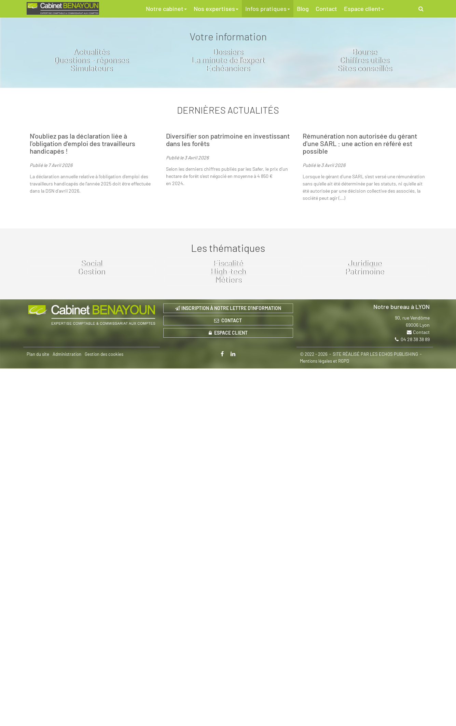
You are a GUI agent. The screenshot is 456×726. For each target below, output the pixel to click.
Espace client (364, 8)
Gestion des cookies (104, 711)
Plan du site (38, 711)
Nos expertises (216, 8)
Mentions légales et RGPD (324, 718)
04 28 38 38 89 (415, 697)
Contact (326, 8)
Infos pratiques (267, 8)
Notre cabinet (166, 8)
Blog (303, 8)
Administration (67, 711)
